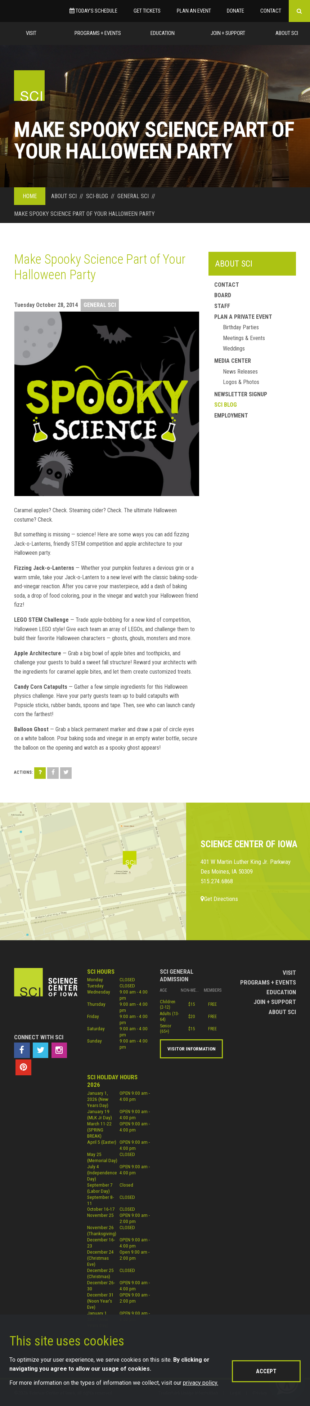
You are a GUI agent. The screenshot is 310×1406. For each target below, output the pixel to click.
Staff (222, 306)
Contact (270, 11)
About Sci (286, 33)
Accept (266, 1371)
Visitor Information (191, 1049)
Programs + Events (98, 33)
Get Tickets (147, 11)
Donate (235, 11)
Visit (31, 33)
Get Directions (219, 898)
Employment (231, 415)
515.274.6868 (217, 881)
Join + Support (228, 33)
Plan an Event (194, 11)
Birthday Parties (241, 327)
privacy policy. (200, 1382)
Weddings (234, 348)
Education (162, 33)
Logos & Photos (241, 382)
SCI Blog (225, 404)
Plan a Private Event (243, 316)
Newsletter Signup (240, 394)
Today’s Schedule (93, 11)
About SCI (233, 264)
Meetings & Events (244, 338)
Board (222, 295)
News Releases (240, 371)
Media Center (232, 360)
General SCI (100, 305)
